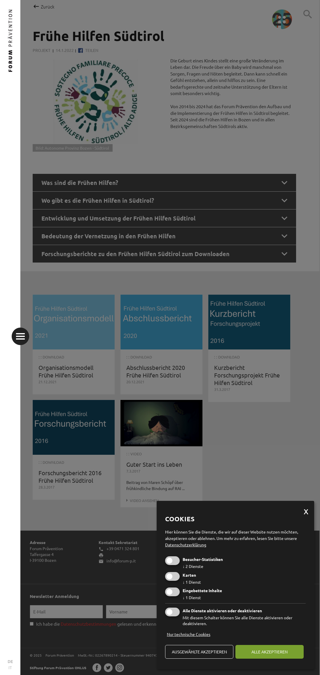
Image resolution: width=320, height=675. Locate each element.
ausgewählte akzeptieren (199, 651)
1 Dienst (192, 582)
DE (10, 661)
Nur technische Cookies (188, 634)
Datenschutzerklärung (185, 544)
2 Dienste (193, 566)
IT (10, 667)
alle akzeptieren (269, 651)
